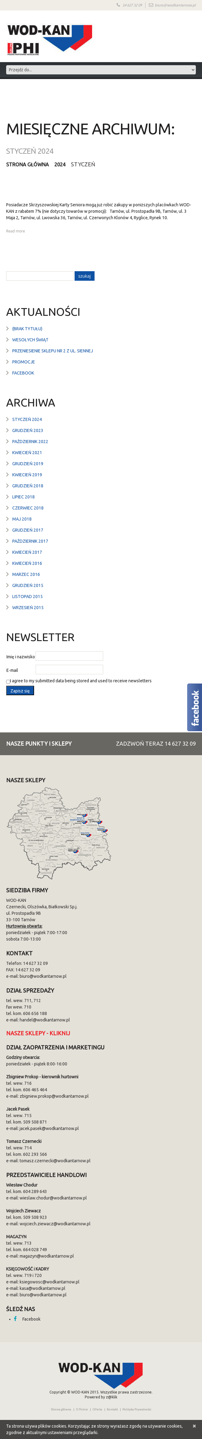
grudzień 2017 (27, 529)
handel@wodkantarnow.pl (45, 1019)
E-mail (12, 670)
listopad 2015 (27, 596)
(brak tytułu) (27, 328)
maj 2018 (22, 518)
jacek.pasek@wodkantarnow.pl (49, 1128)
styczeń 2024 (27, 419)
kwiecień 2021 (27, 452)
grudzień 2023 (27, 430)
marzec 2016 (26, 574)
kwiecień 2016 (27, 563)
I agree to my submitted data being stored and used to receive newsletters (79, 681)
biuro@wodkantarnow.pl (175, 5)
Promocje (23, 361)
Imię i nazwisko (20, 656)
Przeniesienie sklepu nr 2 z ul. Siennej (52, 350)
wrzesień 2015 (28, 607)
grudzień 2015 (27, 585)
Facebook (23, 372)
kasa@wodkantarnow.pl (42, 1288)
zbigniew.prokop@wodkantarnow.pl (54, 1095)
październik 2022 (30, 441)
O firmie (82, 1409)
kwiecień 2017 (27, 551)
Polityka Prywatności (136, 1409)
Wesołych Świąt (30, 339)
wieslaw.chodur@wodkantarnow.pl (53, 1197)
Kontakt (112, 1409)
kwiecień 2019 (27, 474)
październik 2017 (30, 540)
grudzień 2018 (27, 485)
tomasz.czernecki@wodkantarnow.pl (55, 1160)
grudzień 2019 (27, 463)
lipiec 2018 (23, 496)
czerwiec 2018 (28, 507)
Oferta (97, 1409)
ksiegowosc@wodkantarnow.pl (50, 1281)
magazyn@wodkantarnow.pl (47, 1255)
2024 (66, 164)
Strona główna (30, 164)
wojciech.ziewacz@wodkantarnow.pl (55, 1223)
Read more (15, 230)
